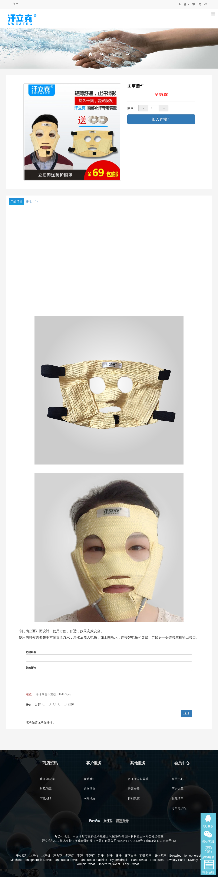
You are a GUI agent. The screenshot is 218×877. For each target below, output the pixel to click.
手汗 (80, 855)
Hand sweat (139, 860)
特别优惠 (134, 798)
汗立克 (21, 855)
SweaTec (175, 855)
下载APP (45, 798)
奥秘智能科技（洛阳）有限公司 (95, 841)
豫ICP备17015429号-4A (161, 841)
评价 (28, 704)
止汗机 (45, 855)
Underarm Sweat (109, 864)
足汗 (101, 855)
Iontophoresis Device (39, 860)
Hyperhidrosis (119, 860)
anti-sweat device (66, 860)
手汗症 (90, 855)
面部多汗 (145, 855)
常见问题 (46, 789)
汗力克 (57, 855)
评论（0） (32, 201)
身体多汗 (160, 855)
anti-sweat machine (94, 860)
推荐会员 (134, 789)
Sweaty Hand (176, 860)
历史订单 (178, 789)
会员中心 (178, 779)
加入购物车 (161, 119)
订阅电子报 (179, 808)
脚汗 (110, 855)
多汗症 (69, 855)
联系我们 (90, 779)
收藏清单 (178, 798)
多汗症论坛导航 (138, 779)
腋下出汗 (130, 855)
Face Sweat (131, 864)
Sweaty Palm (197, 860)
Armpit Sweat (86, 864)
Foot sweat (157, 860)
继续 (186, 713)
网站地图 (90, 798)
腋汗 (119, 855)
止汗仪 (33, 855)
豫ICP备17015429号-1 (131, 841)
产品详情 (16, 201)
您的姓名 (31, 652)
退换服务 (90, 789)
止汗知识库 (47, 779)
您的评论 (31, 667)
